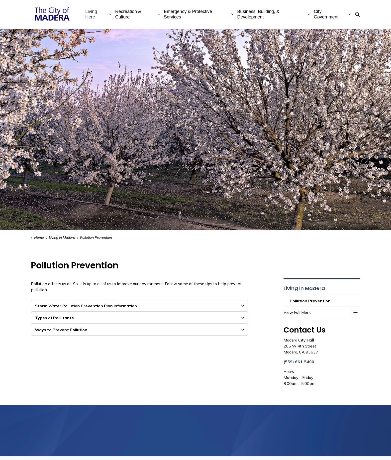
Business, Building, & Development (258, 14)
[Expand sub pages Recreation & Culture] (158, 14)
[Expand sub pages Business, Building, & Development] (308, 14)
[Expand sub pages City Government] (349, 14)
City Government (326, 14)
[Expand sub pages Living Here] (110, 14)
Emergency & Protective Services (188, 14)
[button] (317, 312)
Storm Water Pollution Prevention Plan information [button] (86, 305)
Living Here (91, 14)
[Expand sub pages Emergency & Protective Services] (232, 14)
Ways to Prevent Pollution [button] (61, 329)
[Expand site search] (357, 14)
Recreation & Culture (128, 14)
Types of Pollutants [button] (54, 317)
